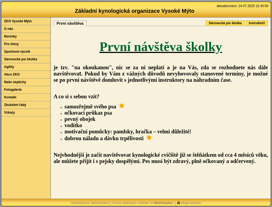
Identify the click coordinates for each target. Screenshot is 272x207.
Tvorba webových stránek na (142, 203)
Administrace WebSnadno (90, 203)
